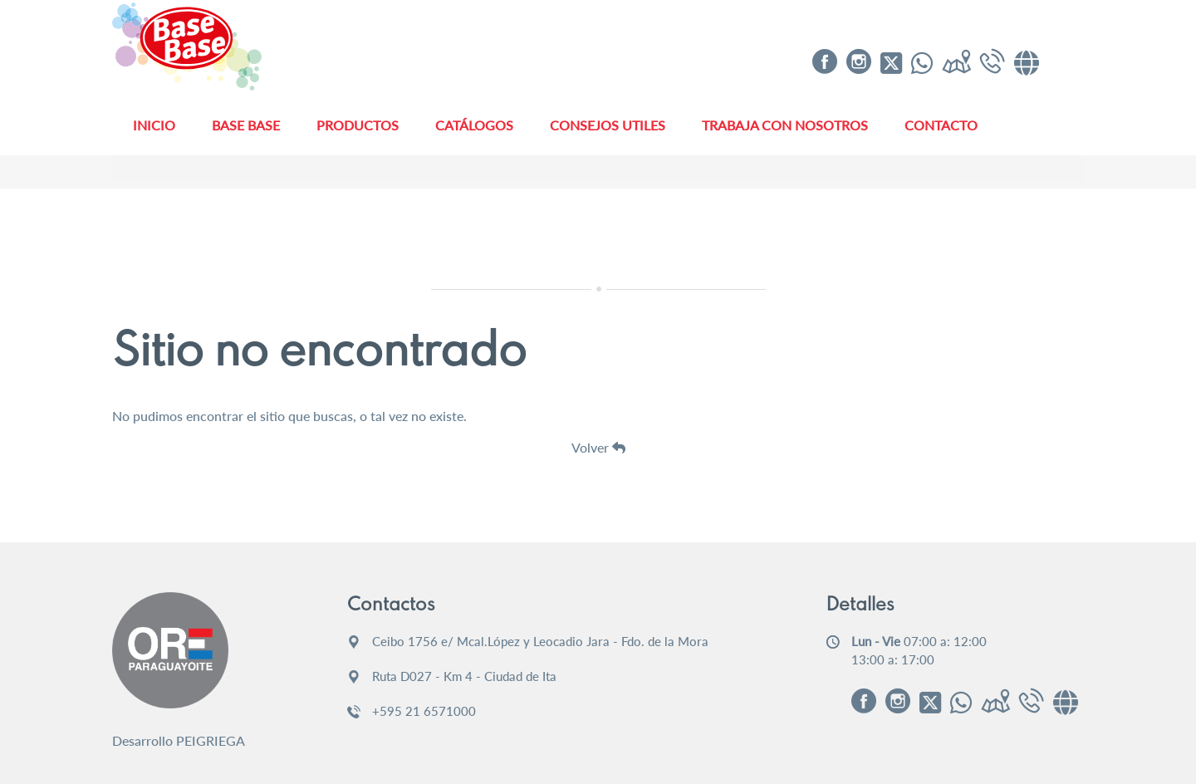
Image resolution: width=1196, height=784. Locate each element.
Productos (357, 125)
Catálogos (474, 125)
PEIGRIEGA (210, 740)
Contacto (941, 125)
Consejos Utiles (607, 125)
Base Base (246, 125)
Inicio (154, 125)
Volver (598, 447)
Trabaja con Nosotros (785, 125)
